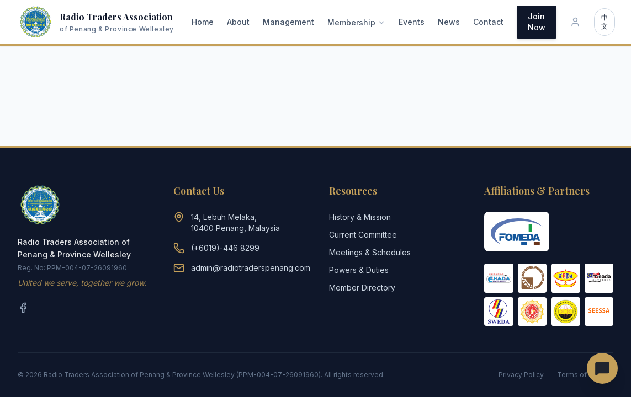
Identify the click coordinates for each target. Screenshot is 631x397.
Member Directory (362, 287)
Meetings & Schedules (370, 252)
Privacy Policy (521, 375)
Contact (488, 21)
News (449, 21)
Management (288, 21)
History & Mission (360, 217)
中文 (604, 21)
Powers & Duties (359, 270)
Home (203, 21)
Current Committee (363, 234)
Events (412, 21)
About (238, 21)
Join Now (536, 22)
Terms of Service (585, 375)
